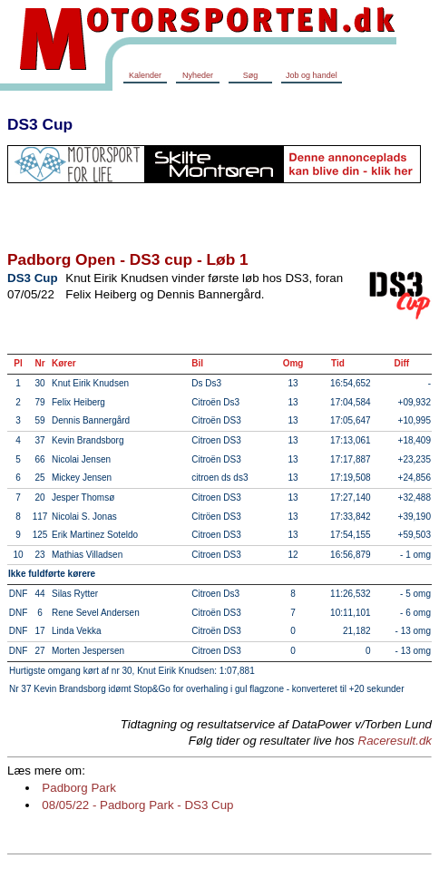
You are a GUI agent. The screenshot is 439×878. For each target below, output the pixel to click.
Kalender (145, 75)
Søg (251, 75)
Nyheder (197, 75)
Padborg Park (79, 788)
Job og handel (311, 75)
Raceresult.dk (395, 740)
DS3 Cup (40, 124)
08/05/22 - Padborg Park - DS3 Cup (137, 805)
